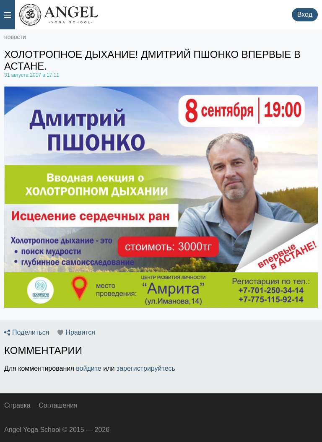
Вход (304, 14)
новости (15, 37)
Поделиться (30, 332)
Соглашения (58, 405)
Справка (17, 405)
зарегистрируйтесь (146, 368)
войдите (88, 368)
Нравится (80, 332)
